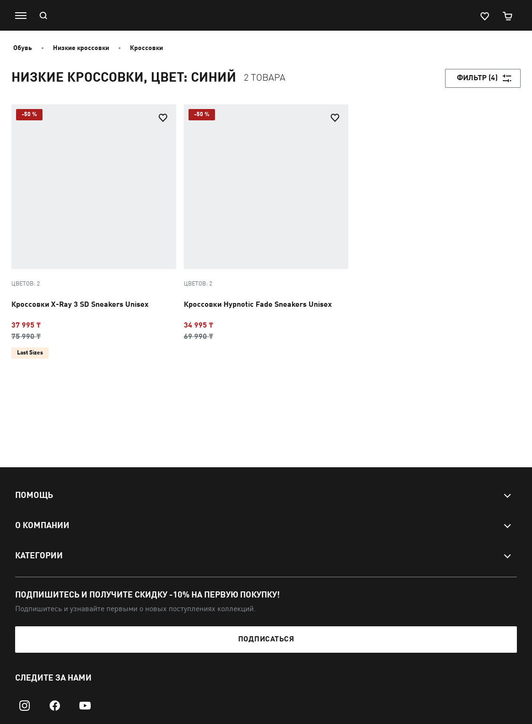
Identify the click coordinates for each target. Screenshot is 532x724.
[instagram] (24, 705)
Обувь (22, 48)
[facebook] (54, 705)
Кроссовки (146, 48)
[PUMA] (261, 15)
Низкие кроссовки (81, 48)
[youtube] (85, 705)
